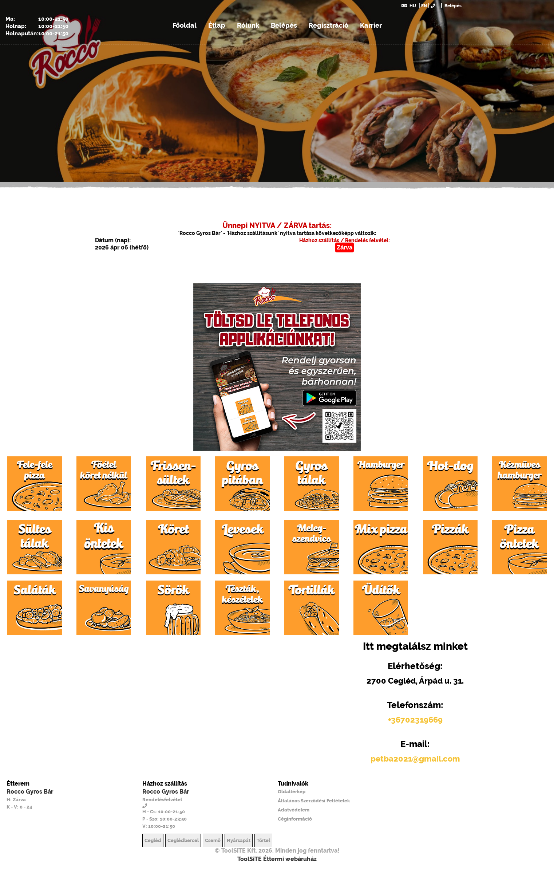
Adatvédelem (293, 810)
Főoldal (185, 25)
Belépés (452, 5)
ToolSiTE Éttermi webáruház (277, 859)
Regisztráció (328, 25)
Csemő (213, 840)
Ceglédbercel (183, 840)
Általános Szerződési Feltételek (314, 800)
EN (424, 5)
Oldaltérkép (291, 791)
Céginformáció (295, 819)
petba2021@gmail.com (415, 758)
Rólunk (248, 25)
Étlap (216, 25)
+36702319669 (415, 719)
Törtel (263, 840)
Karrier (371, 25)
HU (408, 5)
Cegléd (153, 840)
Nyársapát (238, 840)
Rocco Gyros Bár (30, 791)
